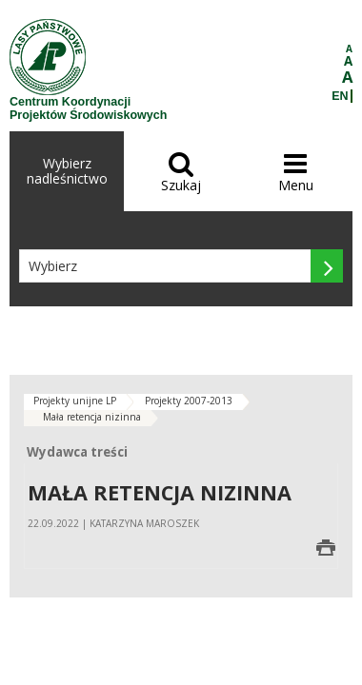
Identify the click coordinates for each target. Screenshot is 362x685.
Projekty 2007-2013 (188, 400)
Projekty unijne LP (74, 400)
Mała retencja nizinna (92, 416)
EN (340, 96)
